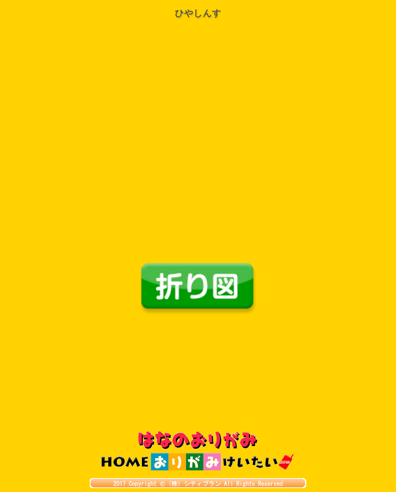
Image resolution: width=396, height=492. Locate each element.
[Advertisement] (198, 373)
